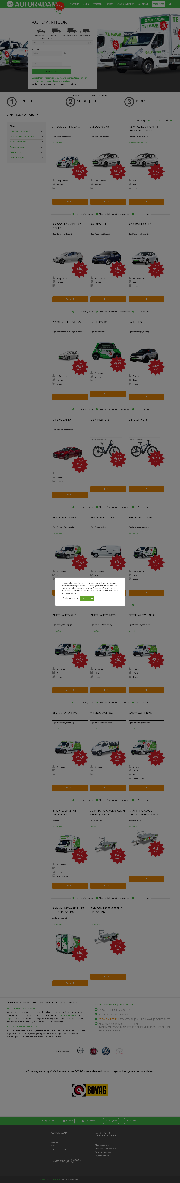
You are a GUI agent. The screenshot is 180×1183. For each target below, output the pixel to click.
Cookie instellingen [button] (70, 598)
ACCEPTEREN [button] (87, 598)
